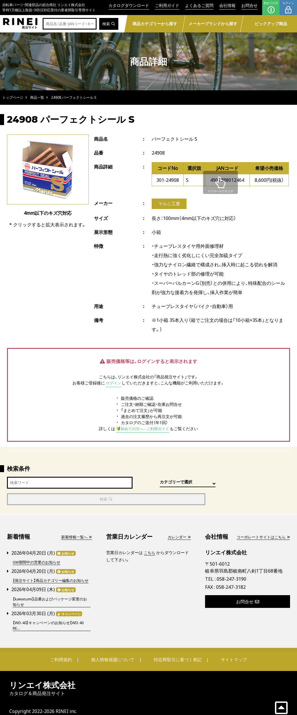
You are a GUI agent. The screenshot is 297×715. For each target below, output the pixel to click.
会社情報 (227, 5)
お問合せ (249, 5)
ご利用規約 (66, 650)
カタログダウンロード (128, 5)
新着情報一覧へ (75, 522)
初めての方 (271, 7)
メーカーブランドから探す (213, 23)
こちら (150, 537)
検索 (108, 24)
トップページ (12, 97)
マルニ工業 (169, 204)
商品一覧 (37, 97)
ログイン (288, 7)
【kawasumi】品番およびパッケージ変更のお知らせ (50, 591)
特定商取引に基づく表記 (176, 650)
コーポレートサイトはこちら (261, 522)
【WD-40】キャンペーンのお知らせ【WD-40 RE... (51, 616)
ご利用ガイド (167, 5)
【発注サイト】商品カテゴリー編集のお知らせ (51, 567)
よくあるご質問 (199, 5)
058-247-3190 (231, 563)
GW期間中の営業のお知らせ (38, 546)
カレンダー (178, 522)
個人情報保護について (114, 650)
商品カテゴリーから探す (155, 23)
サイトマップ (228, 650)
